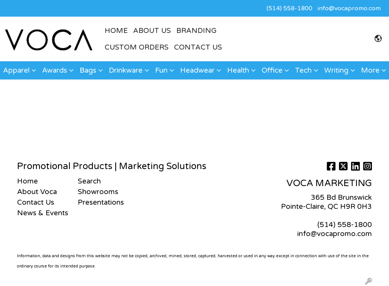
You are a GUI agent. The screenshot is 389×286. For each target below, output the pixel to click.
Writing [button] (336, 70)
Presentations (101, 202)
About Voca (37, 192)
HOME (116, 30)
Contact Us (198, 47)
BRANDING (196, 30)
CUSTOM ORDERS (137, 47)
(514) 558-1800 (289, 8)
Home (27, 181)
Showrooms (98, 192)
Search (89, 181)
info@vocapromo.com (349, 8)
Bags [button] (88, 70)
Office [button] (272, 70)
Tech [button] (303, 70)
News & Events (42, 213)
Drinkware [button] (126, 70)
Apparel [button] (16, 70)
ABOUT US (152, 30)
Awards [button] (54, 70)
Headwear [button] (197, 70)
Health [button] (238, 70)
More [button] (370, 70)
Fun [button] (161, 70)
